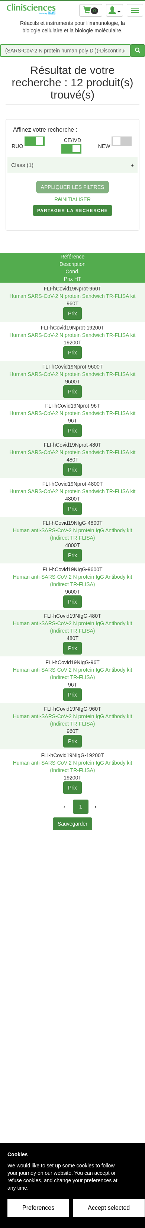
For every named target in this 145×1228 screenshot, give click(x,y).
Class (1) (22, 165)
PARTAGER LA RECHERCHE (72, 212)
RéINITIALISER (72, 199)
